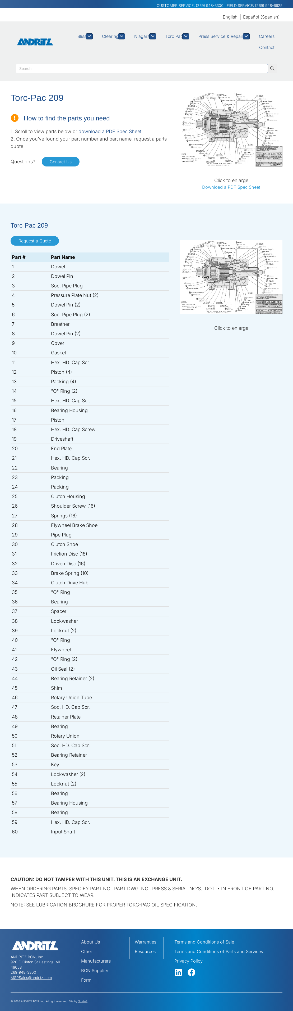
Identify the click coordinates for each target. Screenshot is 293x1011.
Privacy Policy (189, 961)
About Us (91, 942)
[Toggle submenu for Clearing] (121, 36)
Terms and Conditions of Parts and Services (222, 951)
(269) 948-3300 (210, 5)
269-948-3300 (23, 972)
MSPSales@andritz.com (31, 977)
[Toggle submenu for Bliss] (89, 36)
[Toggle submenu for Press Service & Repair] (246, 36)
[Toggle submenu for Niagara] (152, 36)
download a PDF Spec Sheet (109, 131)
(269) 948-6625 (268, 5)
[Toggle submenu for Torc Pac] (185, 36)
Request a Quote (34, 240)
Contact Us (61, 161)
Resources (146, 951)
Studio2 (82, 1001)
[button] (178, 972)
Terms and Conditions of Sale (206, 942)
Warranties (146, 942)
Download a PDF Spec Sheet (231, 187)
